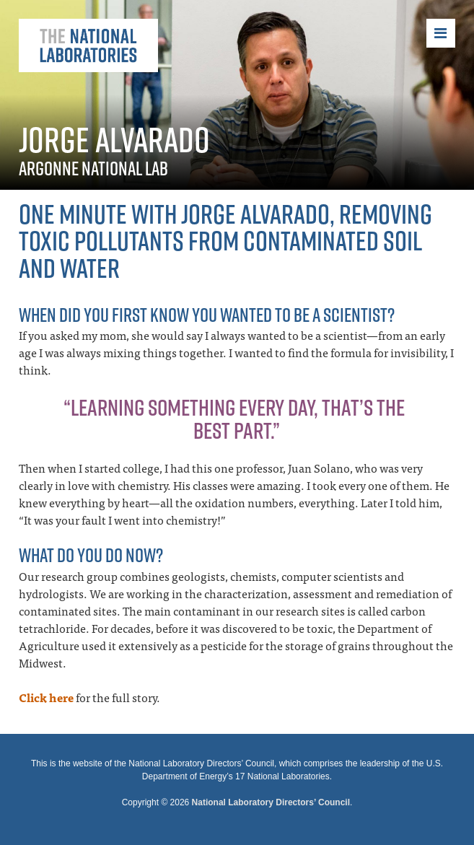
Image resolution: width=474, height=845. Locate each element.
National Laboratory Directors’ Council (271, 802)
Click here (46, 697)
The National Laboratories (88, 45)
